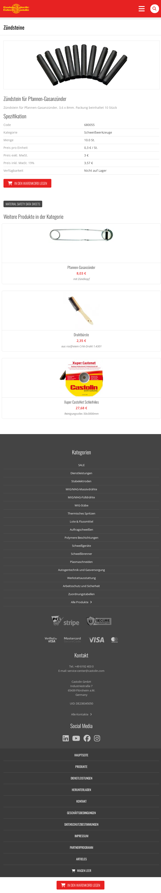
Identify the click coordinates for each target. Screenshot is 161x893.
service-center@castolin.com (85, 671)
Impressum (81, 836)
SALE (81, 465)
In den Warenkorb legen (27, 183)
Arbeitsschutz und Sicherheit (81, 586)
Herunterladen (81, 789)
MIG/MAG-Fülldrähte (81, 497)
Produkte (81, 766)
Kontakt (81, 801)
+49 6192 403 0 (84, 666)
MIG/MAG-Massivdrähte (81, 489)
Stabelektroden (81, 481)
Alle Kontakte (81, 714)
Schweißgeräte (81, 546)
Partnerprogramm (81, 847)
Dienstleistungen (81, 473)
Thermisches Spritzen (81, 513)
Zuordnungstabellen (81, 594)
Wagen (81, 870)
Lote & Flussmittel (81, 521)
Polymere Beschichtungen (81, 538)
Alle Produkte (81, 602)
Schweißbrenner (81, 554)
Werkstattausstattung (81, 578)
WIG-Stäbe (81, 505)
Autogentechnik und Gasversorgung (81, 570)
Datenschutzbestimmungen (81, 824)
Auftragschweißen (81, 529)
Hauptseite (81, 755)
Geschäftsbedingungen (81, 812)
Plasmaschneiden (81, 562)
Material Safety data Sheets (23, 204)
